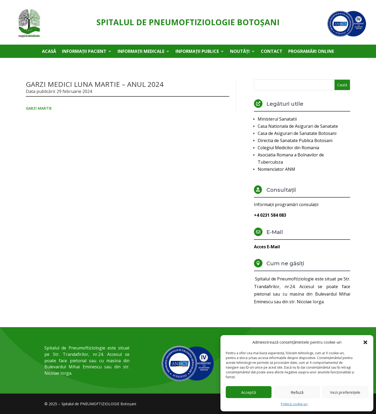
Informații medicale (141, 51)
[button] (365, 342)
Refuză (297, 392)
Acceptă (248, 392)
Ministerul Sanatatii (277, 119)
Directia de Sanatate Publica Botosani (295, 140)
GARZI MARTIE (39, 108)
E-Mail (274, 232)
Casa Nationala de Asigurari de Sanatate (298, 126)
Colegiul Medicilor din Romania (288, 148)
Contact (271, 51)
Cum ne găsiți (285, 263)
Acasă (49, 51)
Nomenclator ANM (276, 169)
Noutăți (240, 51)
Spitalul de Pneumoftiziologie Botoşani (188, 22)
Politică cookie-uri (294, 404)
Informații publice (197, 51)
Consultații (281, 190)
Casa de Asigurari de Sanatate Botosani (297, 133)
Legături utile (284, 104)
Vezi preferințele (345, 392)
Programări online (311, 51)
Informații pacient (84, 51)
